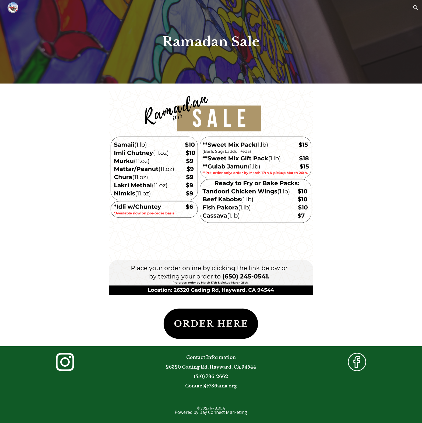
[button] (415, 7)
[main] (211, 42)
